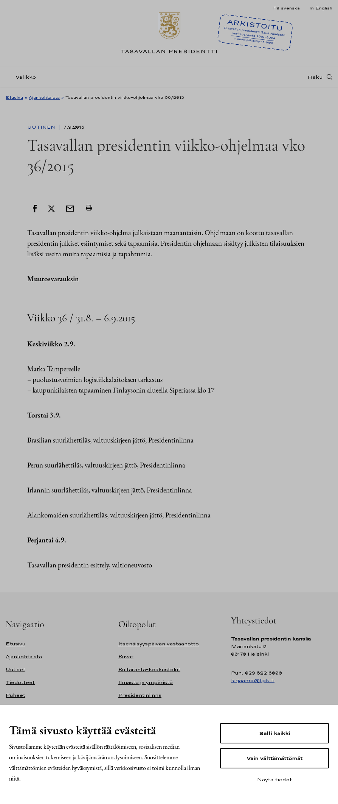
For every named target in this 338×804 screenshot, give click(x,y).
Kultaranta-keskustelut (149, 669)
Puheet (15, 695)
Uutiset (15, 669)
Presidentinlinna (139, 695)
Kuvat (125, 656)
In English (320, 8)
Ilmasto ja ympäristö (145, 682)
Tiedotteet (20, 682)
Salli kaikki (274, 733)
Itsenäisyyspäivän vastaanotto (158, 643)
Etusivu (14, 97)
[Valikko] (23, 77)
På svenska (286, 8)
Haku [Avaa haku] (315, 76)
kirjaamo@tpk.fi (252, 680)
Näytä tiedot (274, 779)
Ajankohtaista (44, 97)
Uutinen (42, 127)
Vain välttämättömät (274, 758)
